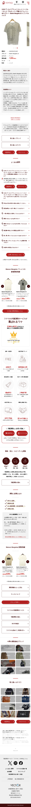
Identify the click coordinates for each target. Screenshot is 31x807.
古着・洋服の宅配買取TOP (8, 730)
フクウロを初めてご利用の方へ (15, 630)
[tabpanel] (15, 32)
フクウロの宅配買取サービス (15, 610)
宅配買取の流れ (15, 482)
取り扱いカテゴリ (15, 145)
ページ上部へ (15, 749)
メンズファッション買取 (7, 739)
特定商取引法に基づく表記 (15, 774)
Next (28, 286)
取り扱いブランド (15, 138)
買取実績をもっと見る (15, 587)
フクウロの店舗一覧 (21, 768)
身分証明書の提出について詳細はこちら (15, 536)
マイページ (21, 152)
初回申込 (8, 152)
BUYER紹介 (15, 623)
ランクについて (15, 594)
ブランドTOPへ (15, 602)
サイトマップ (21, 771)
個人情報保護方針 (19, 779)
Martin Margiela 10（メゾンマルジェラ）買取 (12, 732)
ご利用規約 (10, 779)
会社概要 (9, 771)
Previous (2, 286)
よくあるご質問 (9, 768)
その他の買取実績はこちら (15, 311)
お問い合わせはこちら (14, 254)
